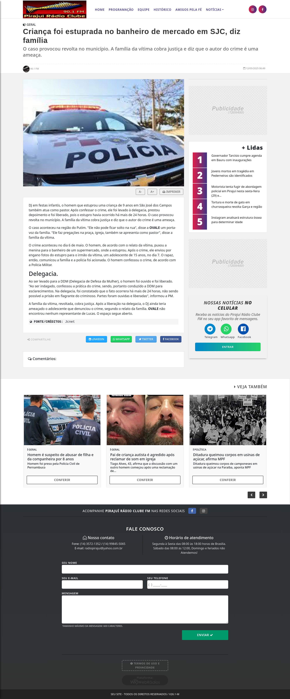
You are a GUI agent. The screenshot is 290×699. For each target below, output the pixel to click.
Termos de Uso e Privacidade (145, 665)
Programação (121, 10)
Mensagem (70, 593)
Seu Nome (69, 562)
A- (140, 192)
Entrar (228, 347)
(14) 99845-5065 (114, 544)
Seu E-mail (70, 578)
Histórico (162, 10)
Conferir (62, 480)
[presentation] (90, 638)
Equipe (144, 10)
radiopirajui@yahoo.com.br (103, 548)
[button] (263, 495)
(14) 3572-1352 (90, 544)
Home (99, 10)
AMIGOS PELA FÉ (189, 10)
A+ (152, 192)
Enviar (205, 635)
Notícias (213, 10)
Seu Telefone (157, 578)
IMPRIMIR (171, 192)
